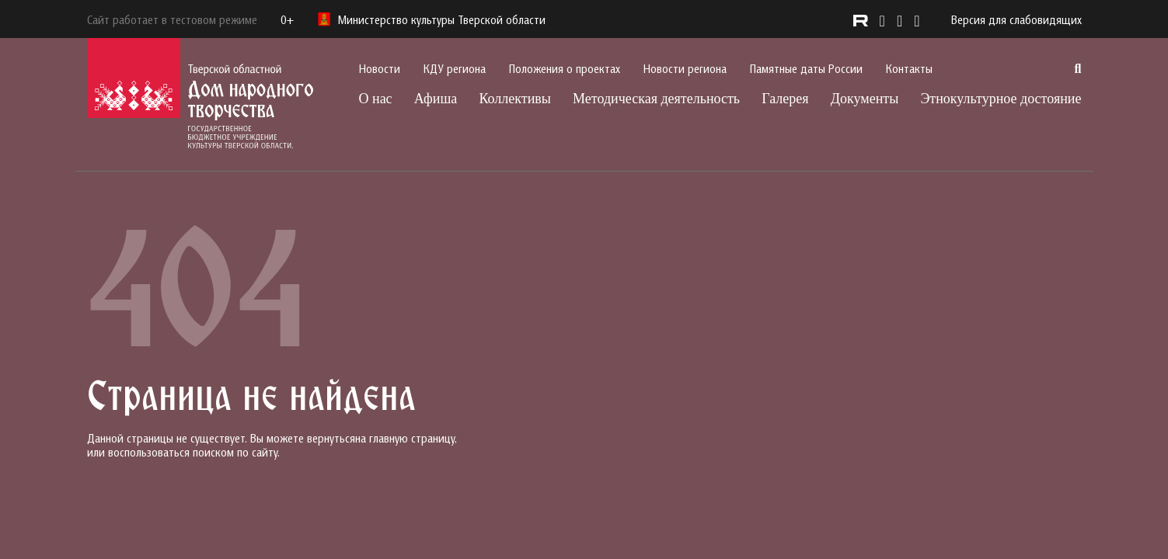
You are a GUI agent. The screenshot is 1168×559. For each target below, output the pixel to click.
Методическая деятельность (656, 98)
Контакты (909, 68)
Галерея (785, 98)
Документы (865, 98)
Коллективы (514, 98)
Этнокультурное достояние (1000, 98)
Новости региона (685, 68)
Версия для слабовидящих (1016, 19)
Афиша (435, 98)
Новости (379, 68)
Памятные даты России (806, 68)
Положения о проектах (564, 68)
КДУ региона (455, 68)
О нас (375, 98)
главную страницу (412, 438)
